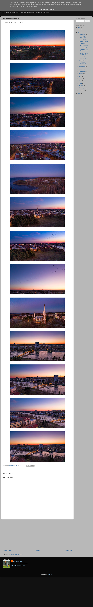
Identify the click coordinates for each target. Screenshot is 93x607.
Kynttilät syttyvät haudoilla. (83, 42)
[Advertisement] (37, 534)
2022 (79, 27)
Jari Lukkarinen (17, 561)
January (81, 90)
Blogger (50, 574)
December (82, 34)
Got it (52, 9)
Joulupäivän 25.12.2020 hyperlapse (82, 38)
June (80, 78)
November (82, 66)
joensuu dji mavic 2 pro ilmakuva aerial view (19, 468)
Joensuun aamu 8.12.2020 (83, 53)
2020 (79, 32)
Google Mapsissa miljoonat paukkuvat (83, 62)
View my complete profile (18, 565)
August (81, 73)
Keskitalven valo (83, 45)
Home (38, 551)
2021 (79, 30)
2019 (79, 93)
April (80, 83)
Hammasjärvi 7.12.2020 (82, 57)
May (80, 81)
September (82, 71)
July (80, 76)
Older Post (68, 551)
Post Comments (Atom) (17, 554)
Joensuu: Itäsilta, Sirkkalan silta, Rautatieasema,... (84, 49)
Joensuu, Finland (13, 470)
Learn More (44, 9)
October (81, 69)
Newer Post (7, 551)
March (81, 85)
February (81, 88)
